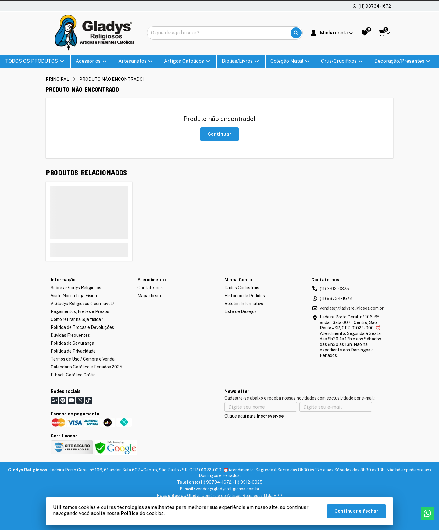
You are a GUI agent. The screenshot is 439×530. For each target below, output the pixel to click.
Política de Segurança (72, 343)
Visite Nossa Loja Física (74, 295)
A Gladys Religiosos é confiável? (82, 303)
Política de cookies (142, 513)
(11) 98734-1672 (336, 298)
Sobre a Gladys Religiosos (76, 287)
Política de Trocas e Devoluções (82, 327)
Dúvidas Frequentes (70, 335)
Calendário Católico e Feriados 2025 (86, 367)
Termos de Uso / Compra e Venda (83, 359)
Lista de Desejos (240, 311)
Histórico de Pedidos (244, 295)
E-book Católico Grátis (73, 374)
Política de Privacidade (73, 351)
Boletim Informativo (243, 303)
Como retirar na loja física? (77, 319)
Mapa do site (149, 295)
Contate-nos (150, 287)
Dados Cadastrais (241, 287)
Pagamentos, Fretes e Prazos (80, 311)
